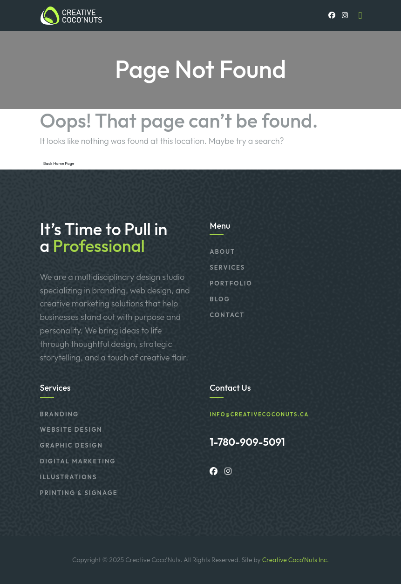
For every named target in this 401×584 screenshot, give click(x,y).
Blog (220, 299)
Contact (227, 315)
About (222, 251)
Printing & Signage (79, 492)
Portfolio (231, 283)
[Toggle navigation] (360, 15)
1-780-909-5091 (247, 441)
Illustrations (68, 477)
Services (227, 267)
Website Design (71, 429)
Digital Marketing (78, 461)
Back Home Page (58, 163)
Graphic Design (71, 445)
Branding (59, 414)
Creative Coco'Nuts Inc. (295, 560)
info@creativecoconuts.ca (259, 414)
